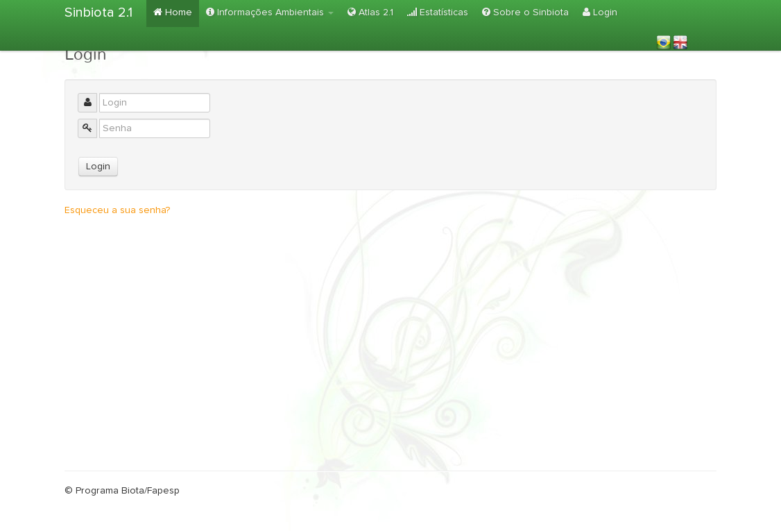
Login (600, 12)
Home (172, 12)
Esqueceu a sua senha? (117, 210)
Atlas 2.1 (370, 12)
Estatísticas (437, 12)
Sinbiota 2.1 (98, 12)
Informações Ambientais (270, 12)
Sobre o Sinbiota (525, 12)
